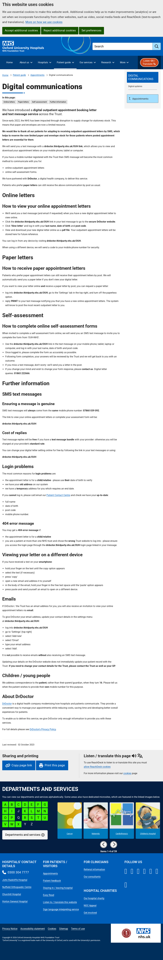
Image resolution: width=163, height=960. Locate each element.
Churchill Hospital (11, 894)
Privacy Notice (9, 928)
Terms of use (78, 928)
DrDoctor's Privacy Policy (43, 729)
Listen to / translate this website (60, 902)
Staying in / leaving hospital (58, 887)
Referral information (94, 869)
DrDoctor (7, 703)
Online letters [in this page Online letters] (9, 102)
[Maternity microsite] (95, 820)
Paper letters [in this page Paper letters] (23, 102)
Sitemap (63, 928)
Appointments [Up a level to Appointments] (140, 98)
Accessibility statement (32, 928)
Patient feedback (52, 880)
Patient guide (19, 75)
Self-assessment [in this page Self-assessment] (39, 102)
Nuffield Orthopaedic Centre (16, 887)
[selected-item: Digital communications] (142, 77)
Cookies (52, 928)
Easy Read (48, 895)
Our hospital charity (94, 898)
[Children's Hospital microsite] (148, 820)
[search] (157, 46)
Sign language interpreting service (61, 909)
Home (5, 75)
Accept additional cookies (21, 30)
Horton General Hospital (15, 901)
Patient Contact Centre (58, 495)
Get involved (90, 912)
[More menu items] (124, 62)
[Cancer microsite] (69, 820)
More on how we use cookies (43, 22)
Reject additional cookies (60, 30)
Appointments (37, 75)
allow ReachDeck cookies (97, 767)
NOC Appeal (90, 905)
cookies (127, 773)
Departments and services (22, 834)
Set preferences (91, 30)
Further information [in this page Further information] (58, 102)
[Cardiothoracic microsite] (122, 820)
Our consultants (92, 876)
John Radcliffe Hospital (14, 880)
